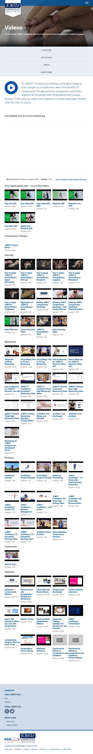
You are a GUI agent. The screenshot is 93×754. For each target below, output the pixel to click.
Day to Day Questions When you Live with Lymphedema (12, 622)
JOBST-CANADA (12, 725)
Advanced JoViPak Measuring (9, 361)
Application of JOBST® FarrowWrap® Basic (27, 305)
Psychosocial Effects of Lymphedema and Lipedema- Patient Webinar (76, 653)
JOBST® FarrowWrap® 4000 (43, 331)
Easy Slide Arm (11, 329)
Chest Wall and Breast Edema (43, 591)
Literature (46, 50)
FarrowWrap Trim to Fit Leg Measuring (44, 361)
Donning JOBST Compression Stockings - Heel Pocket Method (60, 305)
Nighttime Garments (41, 649)
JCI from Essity (20, 746)
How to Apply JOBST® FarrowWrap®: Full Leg (27, 276)
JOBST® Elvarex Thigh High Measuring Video (12, 416)
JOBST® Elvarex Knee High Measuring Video (76, 389)
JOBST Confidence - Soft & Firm (44, 507)
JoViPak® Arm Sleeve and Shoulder (43, 416)
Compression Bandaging (58, 591)
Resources (34, 749)
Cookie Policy (66, 749)
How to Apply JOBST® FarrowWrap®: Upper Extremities (11, 277)
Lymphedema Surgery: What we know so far (12, 642)
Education (18, 749)
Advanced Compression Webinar (10, 592)
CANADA (8, 702)
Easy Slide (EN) (27, 203)
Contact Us (9, 690)
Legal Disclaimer (55, 749)
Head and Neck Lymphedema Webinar (43, 621)
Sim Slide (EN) (11, 226)
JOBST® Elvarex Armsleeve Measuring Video (60, 389)
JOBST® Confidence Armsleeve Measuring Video (28, 390)
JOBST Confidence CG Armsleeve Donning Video (11, 535)
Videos (47, 65)
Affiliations (46, 58)
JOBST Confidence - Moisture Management (26, 508)
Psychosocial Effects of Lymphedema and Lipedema (60, 652)
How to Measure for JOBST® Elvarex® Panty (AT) (76, 363)
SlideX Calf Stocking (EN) (27, 227)
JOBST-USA (10, 721)
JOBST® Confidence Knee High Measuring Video (44, 390)
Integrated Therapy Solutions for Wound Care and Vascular (60, 623)
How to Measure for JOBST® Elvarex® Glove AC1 (60, 363)
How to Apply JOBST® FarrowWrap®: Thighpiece (11, 305)
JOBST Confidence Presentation (74, 621)
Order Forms (46, 72)
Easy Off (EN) (10, 203)
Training (26, 749)
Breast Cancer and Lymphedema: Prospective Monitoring (27, 594)
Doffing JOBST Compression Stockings (43, 304)
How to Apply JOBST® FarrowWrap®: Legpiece (59, 276)
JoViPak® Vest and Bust (75, 415)
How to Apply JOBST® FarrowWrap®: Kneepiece (75, 276)
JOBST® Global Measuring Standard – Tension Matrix (27, 417)
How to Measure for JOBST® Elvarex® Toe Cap (12, 389)
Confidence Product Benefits (28, 476)
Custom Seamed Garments (76, 591)
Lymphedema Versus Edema (27, 649)
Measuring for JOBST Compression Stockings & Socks (11, 445)
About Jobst (8, 749)
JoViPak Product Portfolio (44, 533)
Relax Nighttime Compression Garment (59, 534)
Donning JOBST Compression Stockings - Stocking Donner (76, 305)
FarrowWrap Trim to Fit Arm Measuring (28, 361)
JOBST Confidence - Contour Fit (10, 507)
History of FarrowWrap (58, 476)
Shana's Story (10, 564)
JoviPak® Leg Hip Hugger (59, 415)
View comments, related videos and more (70, 179)
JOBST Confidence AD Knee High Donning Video (75, 499)
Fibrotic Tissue (27, 619)
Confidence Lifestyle (10, 476)
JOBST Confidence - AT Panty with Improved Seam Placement (75, 480)
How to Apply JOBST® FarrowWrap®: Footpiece (43, 276)
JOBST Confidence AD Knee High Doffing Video (59, 499)
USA (6, 698)
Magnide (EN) (58, 203)
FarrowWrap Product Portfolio (44, 476)
